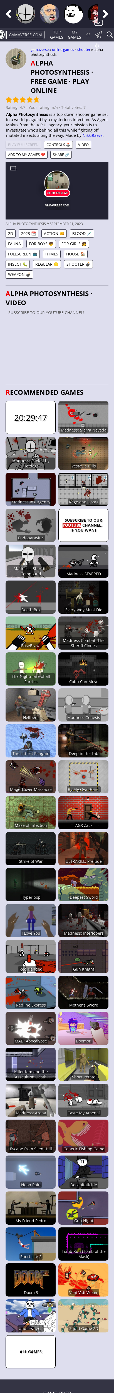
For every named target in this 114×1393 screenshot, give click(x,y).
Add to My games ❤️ (26, 154)
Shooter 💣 (78, 264)
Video (83, 144)
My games (74, 34)
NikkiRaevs (93, 135)
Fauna (14, 243)
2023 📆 (28, 233)
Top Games (56, 34)
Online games (63, 49)
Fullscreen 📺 (22, 254)
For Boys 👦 (41, 243)
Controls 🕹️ (58, 144)
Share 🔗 (61, 154)
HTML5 (51, 254)
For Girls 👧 (73, 243)
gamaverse (40, 49)
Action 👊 (54, 233)
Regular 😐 (46, 264)
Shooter (83, 49)
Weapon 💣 (19, 274)
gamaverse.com (25, 34)
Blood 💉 (81, 233)
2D (10, 233)
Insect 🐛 (17, 264)
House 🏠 (75, 254)
